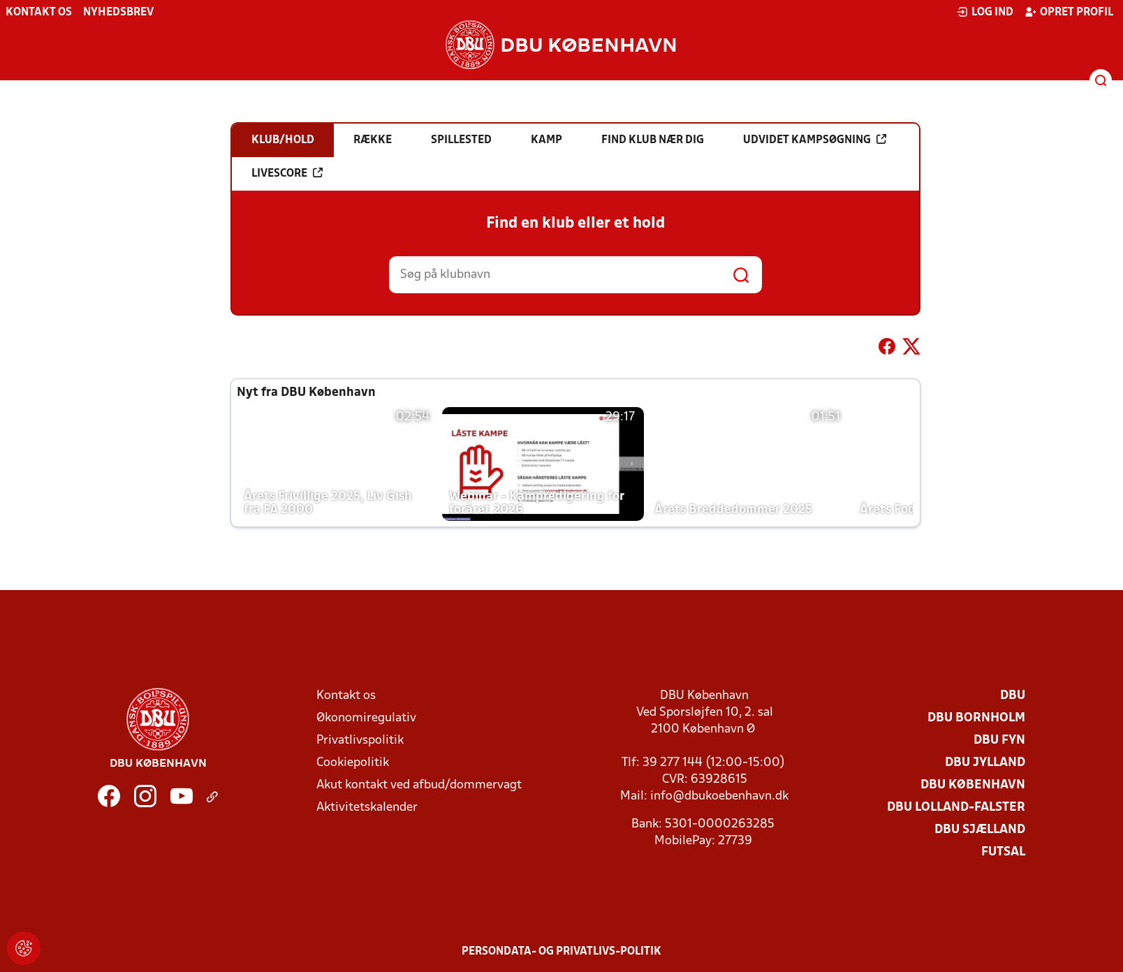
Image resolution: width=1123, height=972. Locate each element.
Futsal (1003, 852)
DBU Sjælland (979, 830)
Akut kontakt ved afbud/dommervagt (419, 785)
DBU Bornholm (976, 718)
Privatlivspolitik (360, 740)
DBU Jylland (985, 763)
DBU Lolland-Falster (956, 807)
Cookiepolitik (352, 763)
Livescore (287, 173)
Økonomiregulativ (366, 718)
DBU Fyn (999, 740)
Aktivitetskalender (367, 807)
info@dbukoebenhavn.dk (719, 796)
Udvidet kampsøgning (814, 139)
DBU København (972, 785)
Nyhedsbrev (118, 12)
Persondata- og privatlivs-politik (561, 952)
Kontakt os (39, 12)
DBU (1012, 696)
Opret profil (1069, 12)
